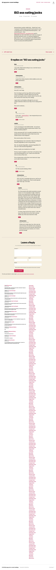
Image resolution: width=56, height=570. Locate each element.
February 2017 (32, 440)
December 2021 (32, 359)
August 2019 (31, 399)
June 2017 (31, 434)
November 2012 (32, 512)
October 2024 (32, 311)
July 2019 (31, 400)
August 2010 (31, 551)
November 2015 (32, 461)
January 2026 (32, 289)
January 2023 (32, 340)
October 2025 (32, 294)
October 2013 (32, 497)
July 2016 (31, 450)
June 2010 (31, 554)
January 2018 (32, 424)
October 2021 (32, 362)
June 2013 (31, 502)
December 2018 (32, 410)
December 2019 (32, 393)
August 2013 (31, 500)
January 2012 (32, 527)
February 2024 (32, 322)
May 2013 (31, 504)
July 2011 (31, 535)
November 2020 (32, 377)
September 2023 (32, 329)
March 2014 (31, 490)
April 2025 (31, 302)
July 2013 (31, 501)
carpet (12, 321)
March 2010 (31, 558)
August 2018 (31, 414)
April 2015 (31, 471)
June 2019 (31, 402)
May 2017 (31, 436)
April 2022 (31, 353)
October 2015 (32, 463)
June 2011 (31, 536)
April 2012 (31, 522)
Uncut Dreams (14, 316)
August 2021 (31, 365)
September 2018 (32, 413)
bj (21, 16)
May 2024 (31, 318)
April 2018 (31, 420)
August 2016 (31, 448)
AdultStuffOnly (25, 115)
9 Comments (34, 16)
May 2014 (31, 487)
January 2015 (32, 475)
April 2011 (31, 539)
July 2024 (31, 315)
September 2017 (32, 430)
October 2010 (32, 548)
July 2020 (31, 383)
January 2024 (32, 323)
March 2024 (31, 321)
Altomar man (9, 285)
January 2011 (32, 544)
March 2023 (31, 338)
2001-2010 (38, 2)
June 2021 (31, 367)
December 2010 (32, 545)
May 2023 (31, 335)
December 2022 (32, 342)
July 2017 (31, 433)
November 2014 (32, 478)
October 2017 (32, 429)
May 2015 (31, 470)
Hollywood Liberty (12, 327)
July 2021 (31, 366)
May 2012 (31, 521)
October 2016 (32, 446)
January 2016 (32, 458)
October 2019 (32, 396)
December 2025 (32, 291)
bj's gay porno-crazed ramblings (10, 2)
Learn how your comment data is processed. (25, 273)
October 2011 (31, 531)
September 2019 (32, 397)
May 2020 (31, 386)
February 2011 (32, 542)
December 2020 (32, 376)
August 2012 (31, 517)
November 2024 (32, 309)
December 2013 (32, 494)
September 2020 (32, 380)
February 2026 (32, 288)
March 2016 (31, 456)
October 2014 (32, 480)
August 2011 (31, 534)
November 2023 (32, 326)
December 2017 (32, 426)
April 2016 (31, 454)
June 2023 (31, 333)
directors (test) (47, 2)
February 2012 (32, 525)
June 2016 (31, 451)
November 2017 (32, 427)
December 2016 (32, 443)
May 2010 (31, 555)
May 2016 (31, 453)
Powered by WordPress (24, 567)
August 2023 (31, 331)
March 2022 (31, 355)
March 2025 (31, 304)
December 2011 (32, 528)
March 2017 (31, 438)
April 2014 (31, 488)
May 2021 (31, 369)
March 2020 (31, 389)
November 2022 (32, 343)
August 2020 (31, 382)
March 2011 (31, 541)
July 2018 (31, 416)
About (42, 2)
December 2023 (32, 325)
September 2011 (32, 532)
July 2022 (31, 349)
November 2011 (32, 529)
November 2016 (32, 444)
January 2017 (32, 441)
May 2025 (31, 301)
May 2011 (31, 538)
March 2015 (31, 473)
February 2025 (32, 305)
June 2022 (31, 350)
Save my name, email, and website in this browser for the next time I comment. (27, 267)
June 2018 (31, 417)
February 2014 (32, 491)
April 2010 (31, 556)
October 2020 (32, 379)
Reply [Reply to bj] (17, 119)
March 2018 (31, 421)
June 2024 (31, 316)
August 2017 (31, 431)
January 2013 (32, 509)
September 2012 (32, 515)
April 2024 (31, 319)
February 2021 (32, 373)
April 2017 (31, 437)
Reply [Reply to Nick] (15, 71)
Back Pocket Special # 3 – (24, 33)
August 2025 (31, 296)
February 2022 (32, 356)
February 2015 (32, 474)
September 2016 (32, 447)
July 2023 (31, 332)
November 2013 (32, 495)
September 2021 (32, 363)
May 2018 (31, 419)
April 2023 (31, 336)
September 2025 (32, 295)
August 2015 (31, 465)
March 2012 (31, 524)
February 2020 (32, 390)
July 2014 (31, 484)
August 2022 (31, 348)
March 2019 (31, 406)
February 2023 (32, 339)
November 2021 (32, 360)
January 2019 (32, 409)
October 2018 (32, 411)
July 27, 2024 (27, 16)
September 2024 (32, 312)
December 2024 (32, 308)
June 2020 (31, 385)
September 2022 (32, 346)
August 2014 (31, 483)
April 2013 (31, 505)
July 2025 (31, 298)
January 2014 (32, 492)
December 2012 (32, 511)
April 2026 (31, 285)
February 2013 (32, 508)
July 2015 (31, 467)
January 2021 (32, 375)
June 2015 (31, 468)
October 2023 (32, 328)
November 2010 (32, 546)
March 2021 (31, 372)
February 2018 (32, 423)
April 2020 (31, 387)
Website (15, 262)
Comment (16, 248)
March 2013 (31, 507)
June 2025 (31, 299)
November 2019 (32, 394)
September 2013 (32, 498)
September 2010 (32, 549)
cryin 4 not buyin (12, 290)
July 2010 (31, 552)
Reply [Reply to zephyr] (15, 161)
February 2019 (32, 407)
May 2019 (31, 403)
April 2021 (31, 370)
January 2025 (32, 306)
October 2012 (32, 514)
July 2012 (31, 518)
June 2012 (31, 519)
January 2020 (32, 392)
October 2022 (32, 345)
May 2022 (31, 352)
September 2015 (32, 464)
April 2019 (31, 404)
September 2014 (32, 481)
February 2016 (32, 457)
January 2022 (32, 358)
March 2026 (31, 287)
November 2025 (32, 292)
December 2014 (32, 477)
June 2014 (31, 485)
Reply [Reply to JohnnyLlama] (15, 108)
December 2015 (32, 460)
